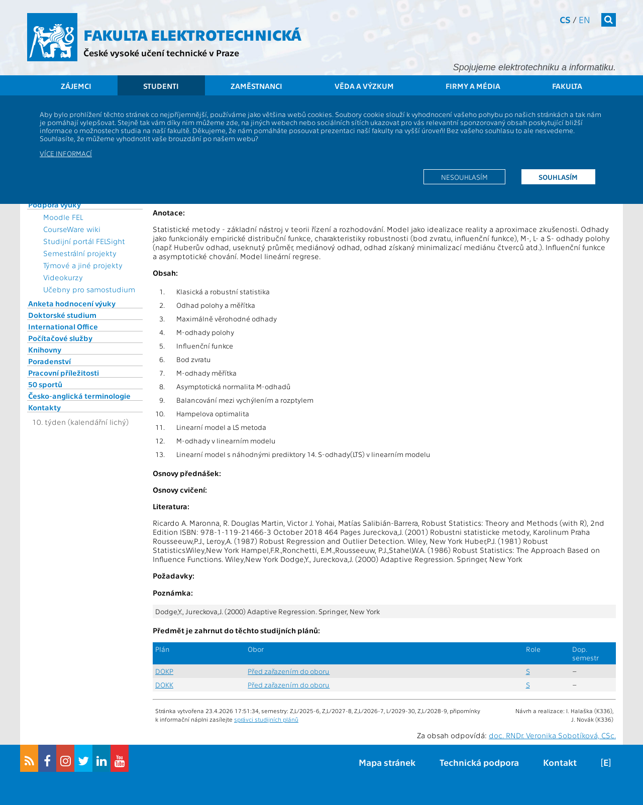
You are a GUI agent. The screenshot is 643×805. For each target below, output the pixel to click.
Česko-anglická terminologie (79, 395)
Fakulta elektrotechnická (192, 34)
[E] (606, 762)
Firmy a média (473, 85)
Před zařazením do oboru (289, 671)
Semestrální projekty (80, 253)
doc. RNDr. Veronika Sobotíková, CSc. (552, 735)
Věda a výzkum (364, 85)
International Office (63, 326)
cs (565, 19)
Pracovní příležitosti (63, 372)
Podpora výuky (54, 204)
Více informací (66, 153)
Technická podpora (479, 762)
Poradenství (49, 361)
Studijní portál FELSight (84, 241)
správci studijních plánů (266, 719)
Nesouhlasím (464, 177)
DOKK (164, 684)
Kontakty (44, 407)
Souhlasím (558, 177)
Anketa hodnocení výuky (72, 303)
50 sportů (45, 384)
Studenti (161, 85)
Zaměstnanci (256, 85)
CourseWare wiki (71, 229)
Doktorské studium (62, 314)
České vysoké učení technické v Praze (161, 52)
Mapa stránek (387, 762)
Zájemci (76, 85)
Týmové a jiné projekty (83, 265)
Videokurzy (63, 277)
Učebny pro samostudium (89, 289)
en (584, 19)
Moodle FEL (63, 216)
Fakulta (567, 85)
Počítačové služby (60, 337)
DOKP (164, 671)
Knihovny (44, 349)
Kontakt (560, 762)
